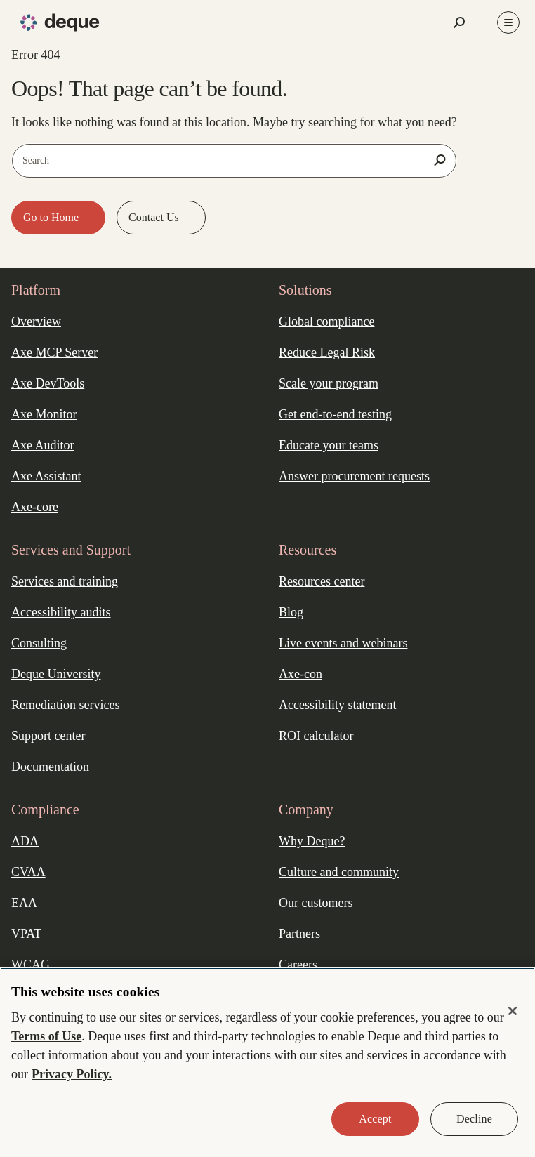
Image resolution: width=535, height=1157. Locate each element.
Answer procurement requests (354, 476)
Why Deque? (312, 841)
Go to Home (52, 217)
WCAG (30, 965)
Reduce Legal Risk (327, 352)
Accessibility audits (60, 612)
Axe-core (34, 507)
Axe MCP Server (54, 352)
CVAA (28, 872)
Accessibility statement (337, 705)
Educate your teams (328, 445)
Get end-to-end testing (335, 414)
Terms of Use (46, 1036)
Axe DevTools (47, 383)
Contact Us (155, 217)
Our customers (315, 903)
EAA (24, 903)
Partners (299, 934)
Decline (474, 1119)
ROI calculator (316, 736)
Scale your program (328, 383)
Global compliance (326, 322)
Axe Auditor (42, 445)
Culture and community (339, 872)
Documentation (50, 767)
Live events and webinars (343, 643)
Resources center (321, 581)
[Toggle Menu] (508, 22)
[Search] (440, 160)
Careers (298, 965)
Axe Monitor (44, 414)
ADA (25, 841)
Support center (48, 736)
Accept (375, 1119)
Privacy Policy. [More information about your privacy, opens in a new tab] (72, 1074)
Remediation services (65, 705)
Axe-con (300, 674)
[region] (267, 1062)
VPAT (26, 934)
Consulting (39, 643)
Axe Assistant (46, 476)
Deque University (55, 674)
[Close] (512, 1011)
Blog (291, 612)
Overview (36, 322)
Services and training (64, 581)
